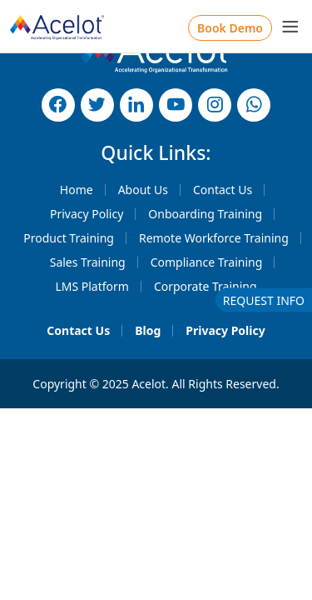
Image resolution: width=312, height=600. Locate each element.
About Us (143, 190)
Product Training (68, 238)
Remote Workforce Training (214, 238)
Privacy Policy (86, 214)
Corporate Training (205, 286)
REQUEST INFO (264, 300)
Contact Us (222, 190)
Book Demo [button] (230, 28)
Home (76, 190)
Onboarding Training (205, 214)
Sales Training (88, 262)
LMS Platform (92, 286)
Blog (148, 330)
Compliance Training (207, 262)
